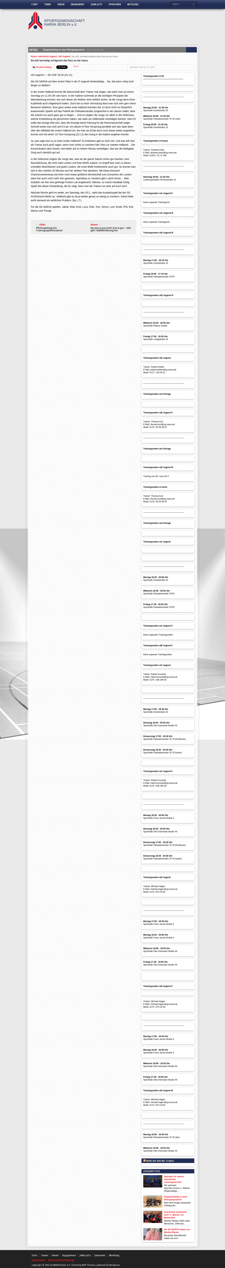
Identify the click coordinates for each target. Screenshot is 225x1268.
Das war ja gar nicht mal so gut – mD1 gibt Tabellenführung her (111, 229)
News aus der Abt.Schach (160, 1160)
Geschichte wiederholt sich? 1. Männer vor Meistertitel (175, 1215)
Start (34, 4)
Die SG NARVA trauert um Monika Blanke (177, 1231)
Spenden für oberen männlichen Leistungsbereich (174, 1179)
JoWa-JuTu (96, 4)
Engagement (78, 4)
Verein (61, 4)
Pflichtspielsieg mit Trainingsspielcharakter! (49, 229)
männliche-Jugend (47, 56)
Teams (47, 4)
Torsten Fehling (44, 67)
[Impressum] (39, 1260)
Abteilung (133, 4)
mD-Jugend (64, 56)
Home (34, 56)
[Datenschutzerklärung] (61, 1260)
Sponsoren (114, 4)
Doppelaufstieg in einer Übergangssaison (64, 50)
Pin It (76, 66)
